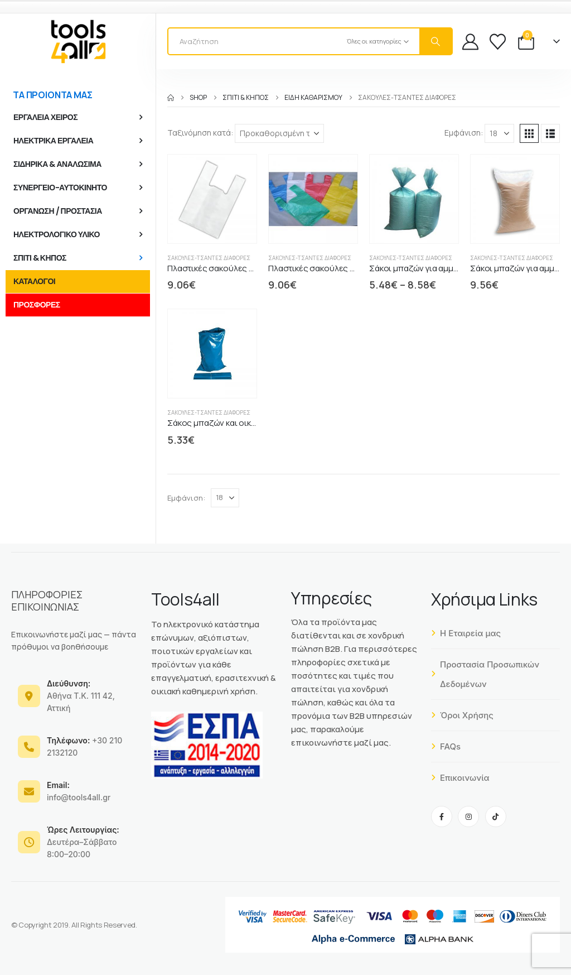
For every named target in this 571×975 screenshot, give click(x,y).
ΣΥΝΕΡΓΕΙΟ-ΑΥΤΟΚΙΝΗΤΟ (60, 187)
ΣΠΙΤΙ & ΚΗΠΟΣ (39, 257)
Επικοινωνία (460, 777)
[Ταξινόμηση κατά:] (279, 133)
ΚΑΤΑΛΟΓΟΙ (34, 281)
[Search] (435, 41)
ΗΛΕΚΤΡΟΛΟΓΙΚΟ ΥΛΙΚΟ (56, 234)
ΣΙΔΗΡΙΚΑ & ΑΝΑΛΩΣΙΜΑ (57, 164)
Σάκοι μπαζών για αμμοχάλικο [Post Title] (427, 268)
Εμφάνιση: (463, 132)
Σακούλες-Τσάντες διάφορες (208, 258)
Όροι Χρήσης (462, 715)
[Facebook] (441, 816)
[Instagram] (468, 816)
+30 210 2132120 (84, 746)
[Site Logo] (78, 41)
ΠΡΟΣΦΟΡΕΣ (36, 304)
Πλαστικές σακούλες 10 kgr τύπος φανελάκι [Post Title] (250, 268)
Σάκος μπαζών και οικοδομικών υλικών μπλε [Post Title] (252, 423)
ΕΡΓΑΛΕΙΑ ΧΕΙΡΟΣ (45, 117)
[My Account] (470, 41)
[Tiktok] (495, 816)
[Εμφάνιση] (499, 133)
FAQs (446, 746)
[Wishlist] (497, 41)
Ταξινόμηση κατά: (200, 132)
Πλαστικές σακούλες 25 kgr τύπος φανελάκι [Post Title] (351, 268)
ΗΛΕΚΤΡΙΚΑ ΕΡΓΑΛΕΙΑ (53, 140)
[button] (529, 133)
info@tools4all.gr (78, 791)
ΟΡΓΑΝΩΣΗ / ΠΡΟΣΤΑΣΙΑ (57, 211)
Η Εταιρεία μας (466, 633)
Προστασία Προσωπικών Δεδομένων (485, 674)
